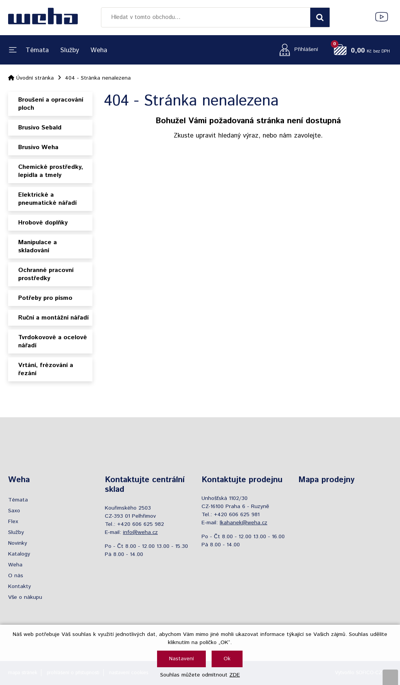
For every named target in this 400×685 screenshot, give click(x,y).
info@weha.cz (140, 532)
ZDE (234, 675)
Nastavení (181, 659)
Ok (227, 659)
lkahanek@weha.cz (243, 523)
